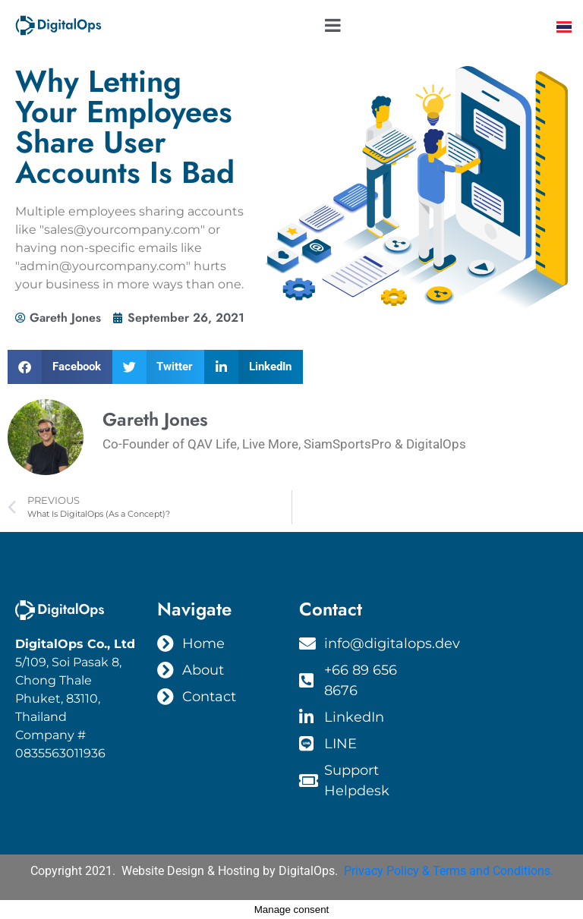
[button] (60, 367)
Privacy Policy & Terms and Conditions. (448, 871)
